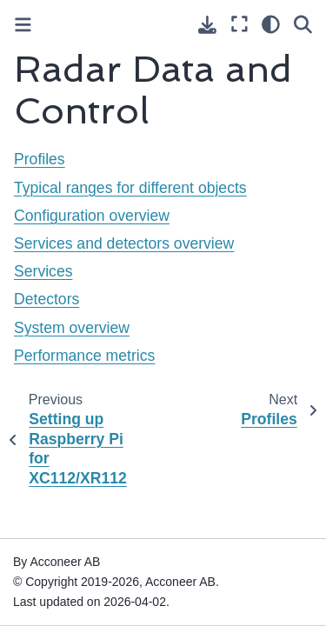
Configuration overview (92, 215)
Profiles (39, 159)
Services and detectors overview (124, 243)
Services (43, 271)
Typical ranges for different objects (130, 187)
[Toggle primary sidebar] (23, 25)
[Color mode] (271, 24)
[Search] (303, 24)
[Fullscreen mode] (239, 24)
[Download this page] (207, 25)
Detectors (46, 299)
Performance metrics (84, 355)
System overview (72, 327)
